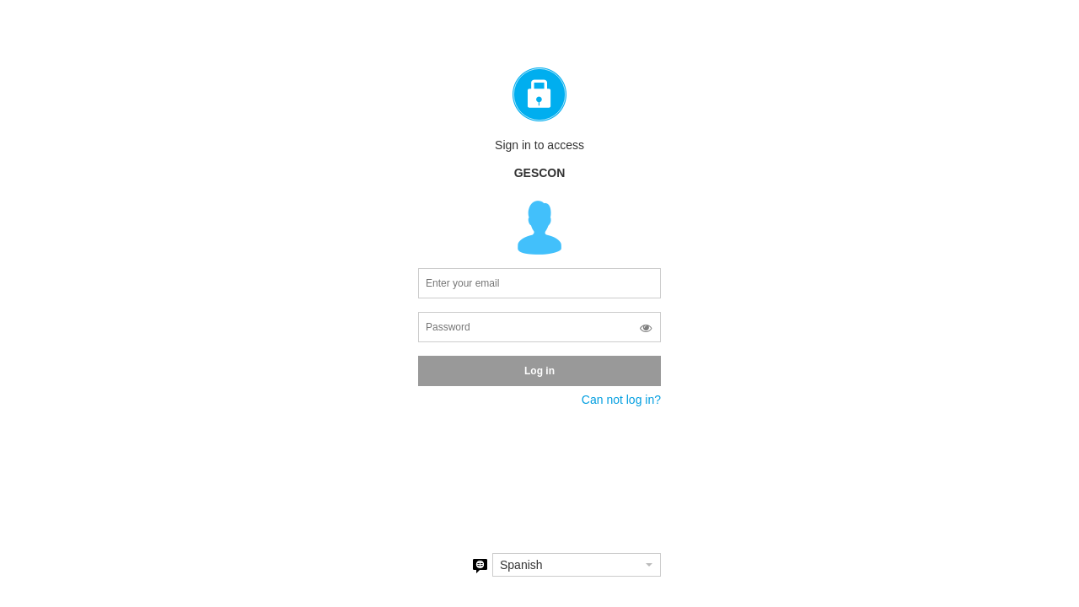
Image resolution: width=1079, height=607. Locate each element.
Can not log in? (621, 399)
